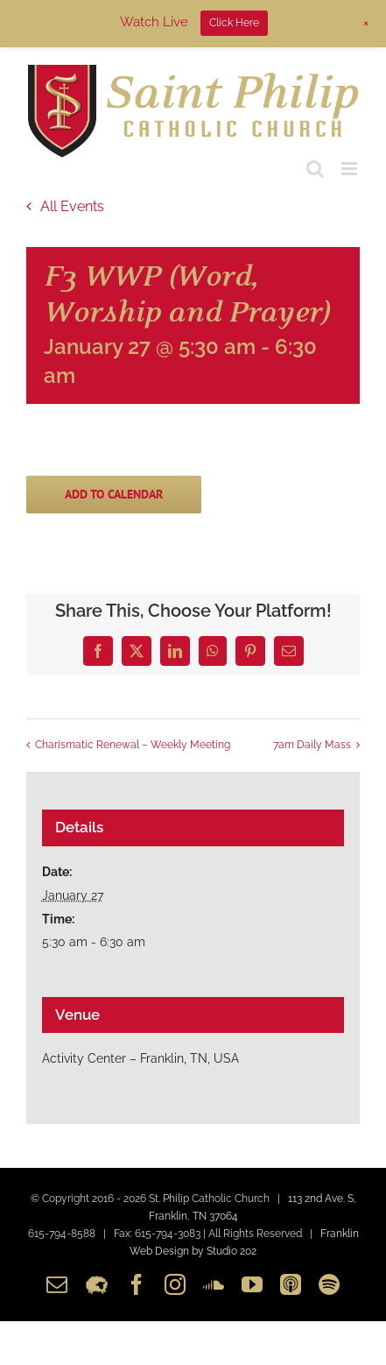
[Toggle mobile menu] (350, 168)
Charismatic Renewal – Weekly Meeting (132, 745)
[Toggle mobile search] (315, 168)
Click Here (234, 23)
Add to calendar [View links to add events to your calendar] (114, 494)
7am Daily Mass (312, 745)
